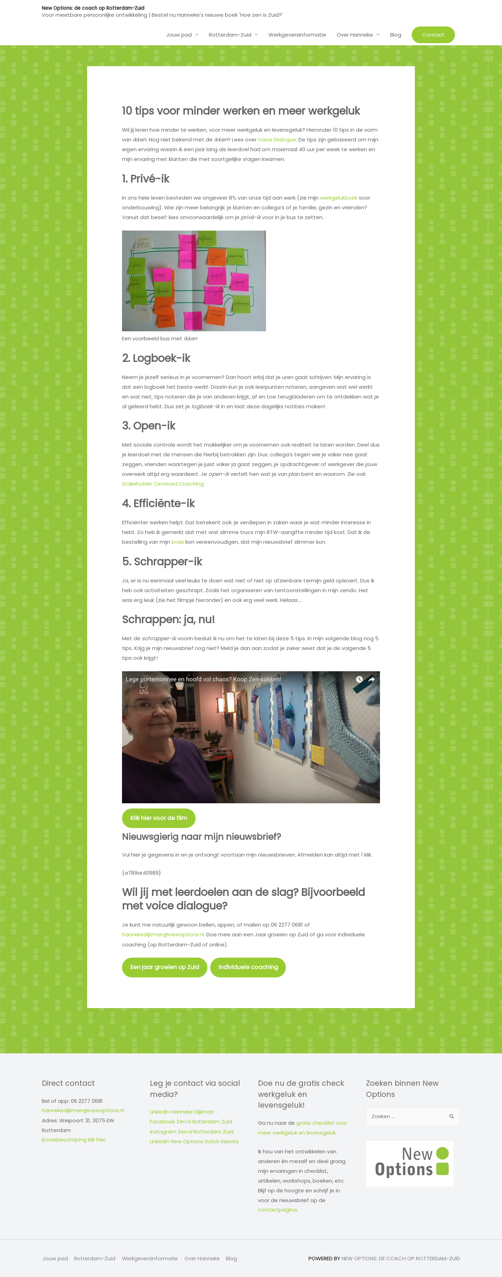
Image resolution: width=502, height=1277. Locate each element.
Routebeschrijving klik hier (74, 1140)
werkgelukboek (339, 197)
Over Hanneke (355, 34)
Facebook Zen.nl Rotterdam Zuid (192, 1121)
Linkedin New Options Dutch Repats (195, 1141)
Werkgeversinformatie (297, 34)
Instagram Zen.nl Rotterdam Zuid (193, 1131)
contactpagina (277, 1209)
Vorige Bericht (137, 1025)
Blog (395, 34)
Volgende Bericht (361, 1025)
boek (179, 541)
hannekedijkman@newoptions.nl (163, 934)
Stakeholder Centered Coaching (164, 483)
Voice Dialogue (277, 139)
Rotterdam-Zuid (230, 34)
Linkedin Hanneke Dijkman (182, 1112)
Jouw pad (179, 34)
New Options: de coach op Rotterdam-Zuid (94, 8)
